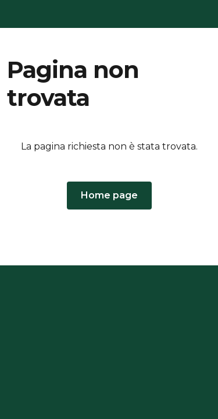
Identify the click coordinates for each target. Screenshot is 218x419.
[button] (109, 196)
